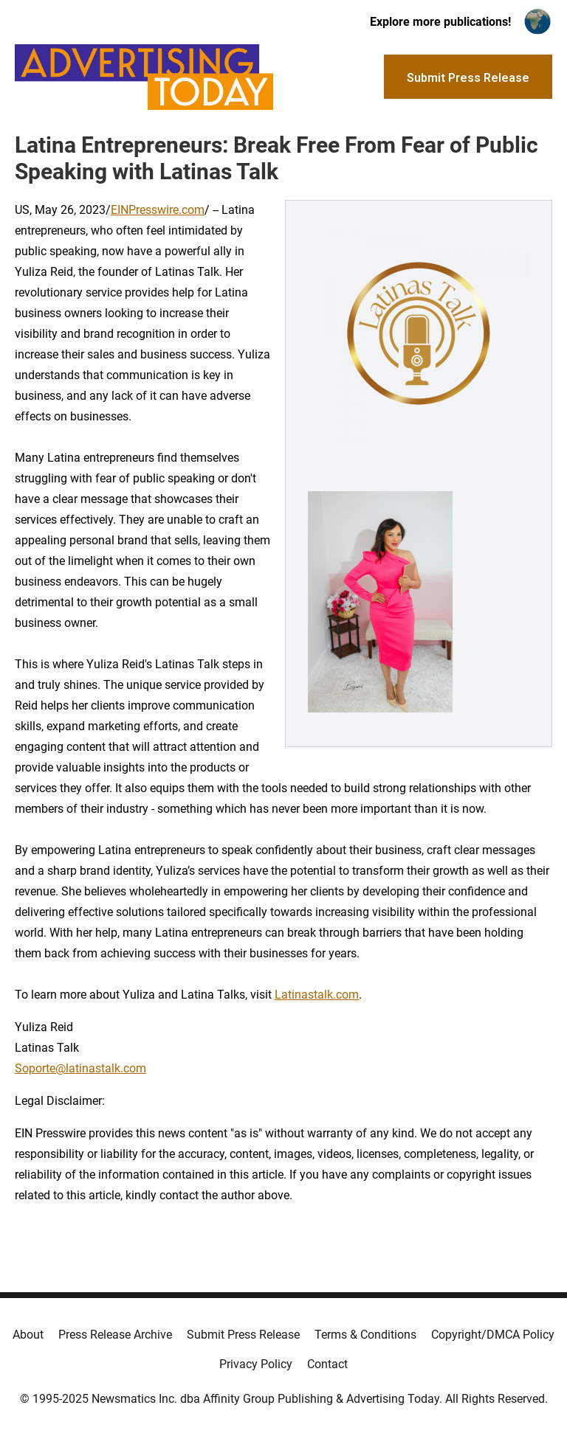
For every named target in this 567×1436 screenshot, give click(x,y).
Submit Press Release (243, 1335)
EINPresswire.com (158, 210)
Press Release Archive (115, 1335)
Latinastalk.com (317, 995)
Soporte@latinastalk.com (80, 1068)
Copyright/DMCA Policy (492, 1335)
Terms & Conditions (365, 1335)
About (28, 1335)
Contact (327, 1364)
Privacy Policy (255, 1364)
